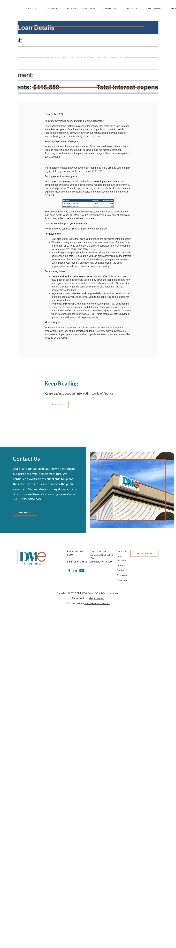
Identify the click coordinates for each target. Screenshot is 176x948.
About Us (122, 551)
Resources (122, 565)
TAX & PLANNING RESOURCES (81, 8)
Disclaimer (122, 580)
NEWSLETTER (109, 8)
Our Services (121, 558)
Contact (121, 570)
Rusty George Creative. (97, 603)
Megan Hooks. (96, 598)
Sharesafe (122, 575)
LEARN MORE (25, 512)
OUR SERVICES (51, 8)
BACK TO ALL (56, 405)
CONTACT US (131, 8)
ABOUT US (31, 8)
